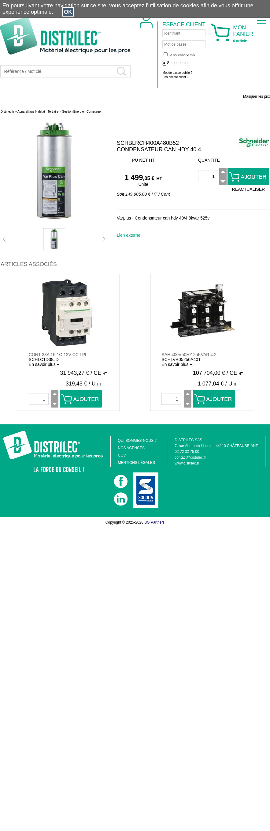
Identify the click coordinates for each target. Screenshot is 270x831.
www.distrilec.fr (187, 463)
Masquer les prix (256, 96)
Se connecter (178, 63)
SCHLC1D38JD (44, 359)
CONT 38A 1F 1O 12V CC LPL (58, 354)
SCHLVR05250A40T (181, 359)
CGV (122, 455)
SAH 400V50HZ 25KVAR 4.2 (188, 354)
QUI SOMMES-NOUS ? (137, 440)
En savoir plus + (44, 364)
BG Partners (154, 522)
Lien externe (128, 235)
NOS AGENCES (131, 448)
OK (68, 12)
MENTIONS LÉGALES (136, 463)
